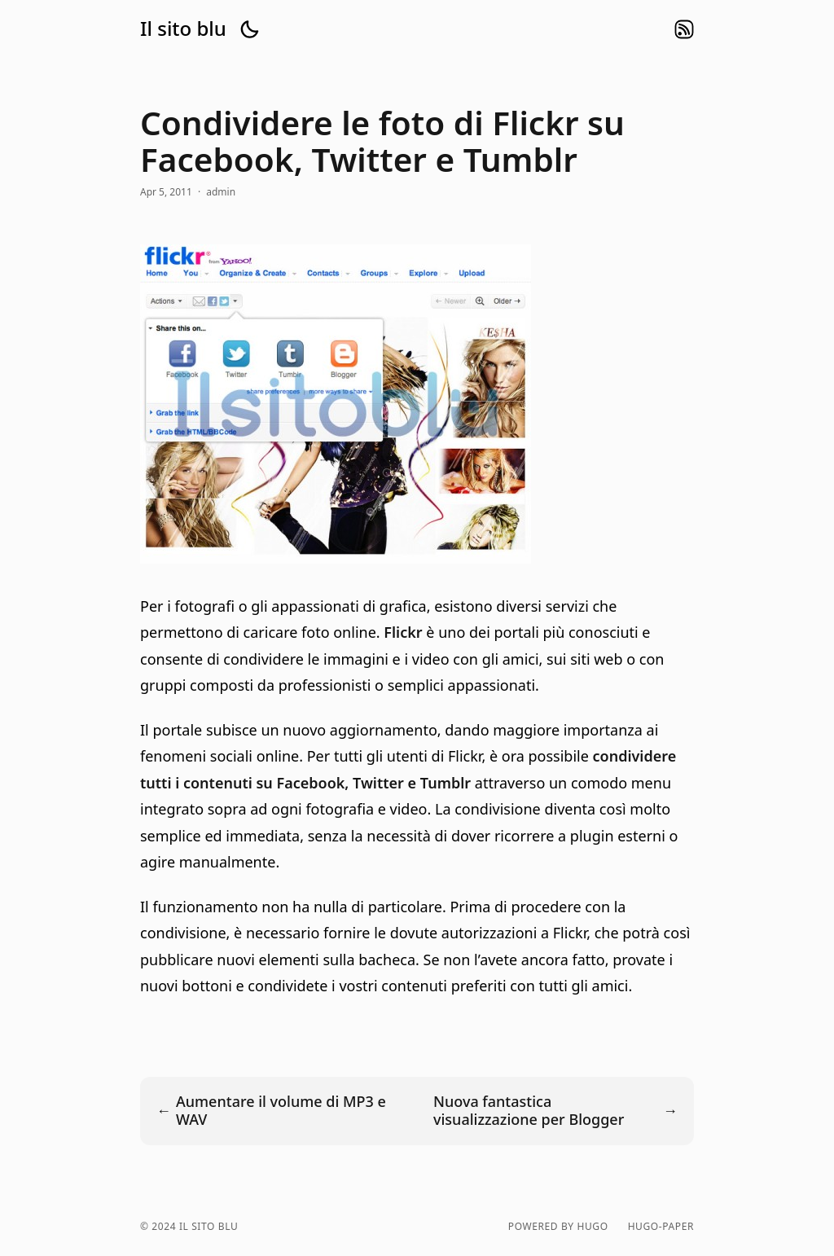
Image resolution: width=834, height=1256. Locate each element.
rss (684, 29)
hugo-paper (661, 1226)
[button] (249, 29)
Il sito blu (183, 28)
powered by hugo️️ (558, 1226)
